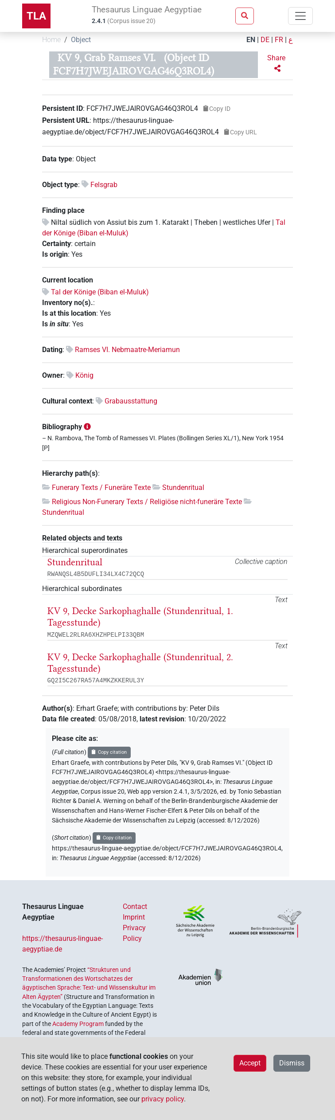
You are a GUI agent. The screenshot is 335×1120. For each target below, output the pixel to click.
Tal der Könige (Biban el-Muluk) (100, 292)
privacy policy (162, 1099)
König (84, 375)
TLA (36, 16)
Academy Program (78, 1023)
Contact (135, 906)
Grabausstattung (131, 401)
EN (250, 39)
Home (51, 39)
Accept (250, 1063)
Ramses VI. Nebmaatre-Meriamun (127, 349)
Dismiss (291, 1063)
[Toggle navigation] (300, 16)
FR (279, 39)
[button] (277, 63)
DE (265, 39)
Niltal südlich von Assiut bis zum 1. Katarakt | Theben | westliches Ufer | (163, 222)
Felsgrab (103, 184)
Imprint (134, 917)
